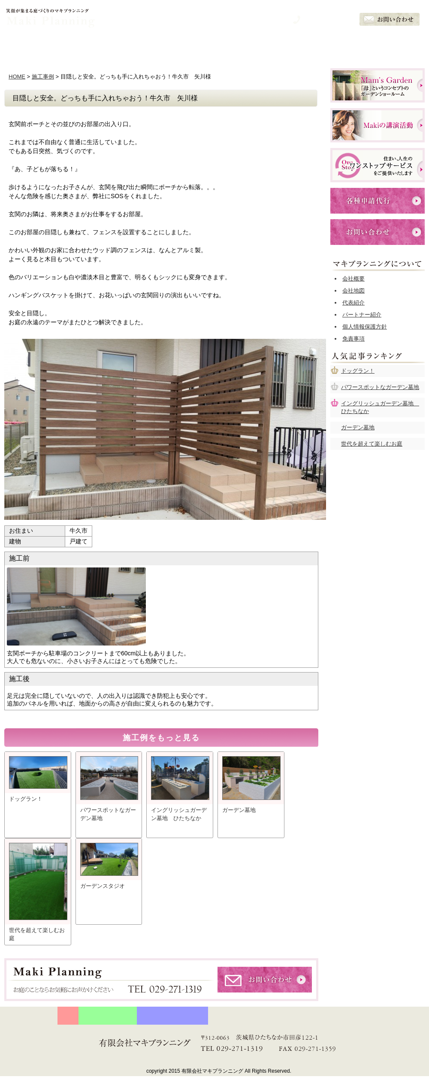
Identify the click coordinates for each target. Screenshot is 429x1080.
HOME (17, 76)
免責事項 (353, 338)
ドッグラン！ (358, 371)
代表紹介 (353, 302)
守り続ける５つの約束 (108, 1016)
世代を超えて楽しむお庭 (371, 443)
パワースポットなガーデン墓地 (380, 387)
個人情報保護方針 (364, 326)
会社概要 (395, 45)
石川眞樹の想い (154, 45)
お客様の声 (335, 45)
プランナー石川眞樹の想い (172, 1016)
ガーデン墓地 (358, 427)
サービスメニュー (214, 45)
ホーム (34, 45)
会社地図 (353, 290)
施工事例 (43, 76)
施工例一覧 (275, 45)
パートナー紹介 (361, 314)
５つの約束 (94, 45)
